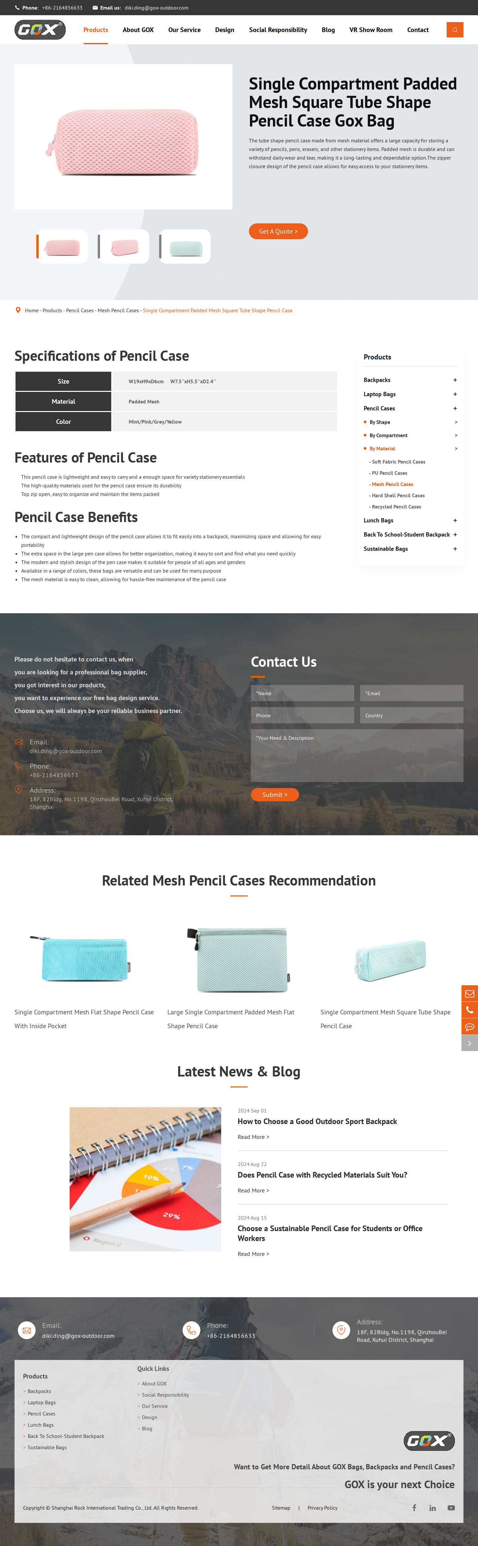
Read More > (253, 1137)
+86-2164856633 (62, 7)
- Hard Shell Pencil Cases (397, 495)
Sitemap (281, 1507)
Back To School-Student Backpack (407, 534)
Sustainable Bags (386, 548)
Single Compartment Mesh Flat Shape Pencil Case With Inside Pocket (84, 1019)
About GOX (138, 29)
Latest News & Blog (239, 1071)
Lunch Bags (378, 520)
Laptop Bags (380, 394)
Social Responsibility (278, 29)
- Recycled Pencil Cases (395, 506)
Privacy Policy (322, 1507)
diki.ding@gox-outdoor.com (156, 7)
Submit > (275, 794)
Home (32, 310)
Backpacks (377, 380)
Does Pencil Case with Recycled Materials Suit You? (322, 1175)
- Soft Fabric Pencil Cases (397, 461)
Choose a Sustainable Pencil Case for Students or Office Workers (330, 1233)
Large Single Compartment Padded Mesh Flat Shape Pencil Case (230, 1019)
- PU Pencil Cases (388, 473)
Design (224, 29)
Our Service (184, 29)
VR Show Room (371, 29)
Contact (418, 29)
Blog (328, 29)
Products (96, 29)
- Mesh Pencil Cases (391, 484)
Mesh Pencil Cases (118, 310)
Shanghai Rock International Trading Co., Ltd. (102, 1507)
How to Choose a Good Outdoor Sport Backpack (317, 1121)
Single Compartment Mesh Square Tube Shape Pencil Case (386, 1019)
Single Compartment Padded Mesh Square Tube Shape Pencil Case (217, 310)
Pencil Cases (80, 310)
